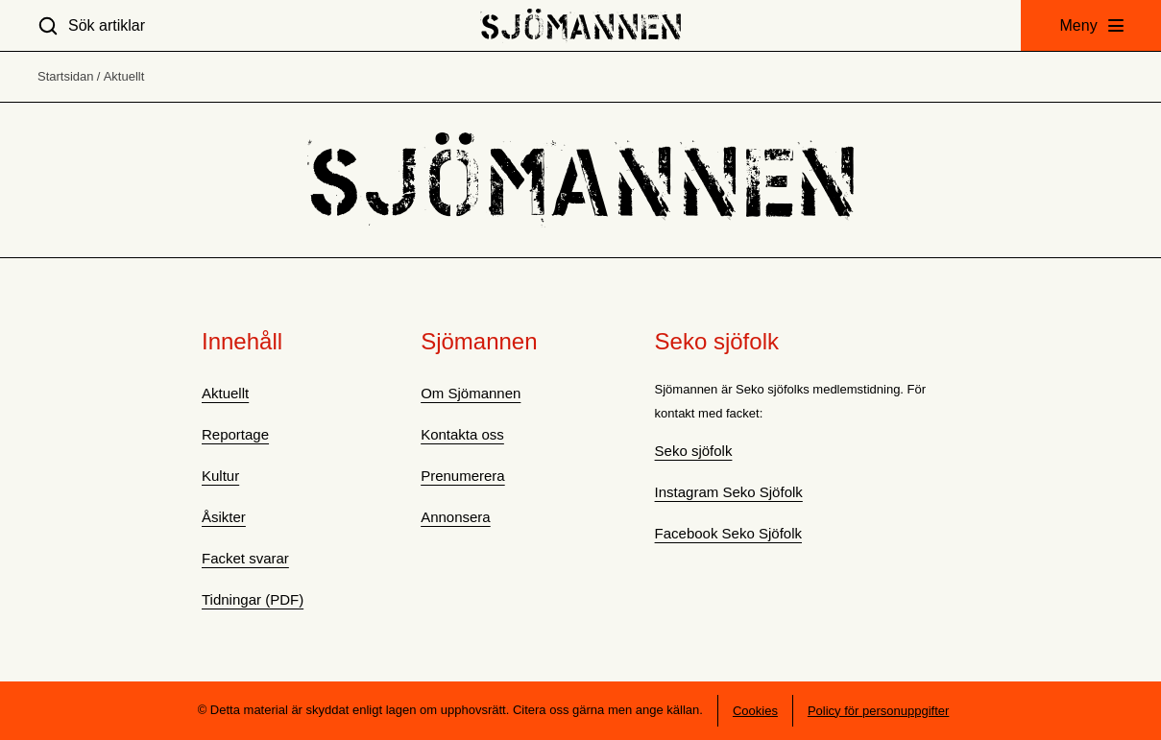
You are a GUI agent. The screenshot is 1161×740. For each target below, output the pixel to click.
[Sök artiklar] (91, 25)
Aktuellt (124, 76)
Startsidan (65, 76)
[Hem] (580, 25)
